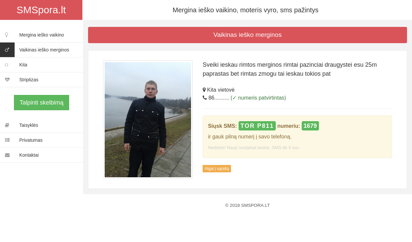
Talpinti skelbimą (41, 102)
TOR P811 (257, 125)
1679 (310, 125)
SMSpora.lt (41, 9)
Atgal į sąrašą (217, 168)
